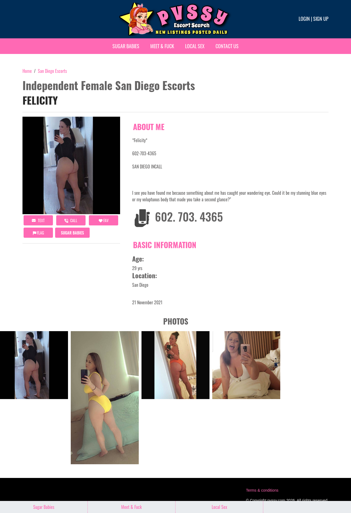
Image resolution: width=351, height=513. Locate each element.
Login (304, 18)
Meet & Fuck (162, 46)
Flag (38, 233)
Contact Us (227, 46)
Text (38, 220)
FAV (104, 220)
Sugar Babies (125, 46)
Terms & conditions (262, 490)
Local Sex (195, 46)
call (70, 220)
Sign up (321, 18)
